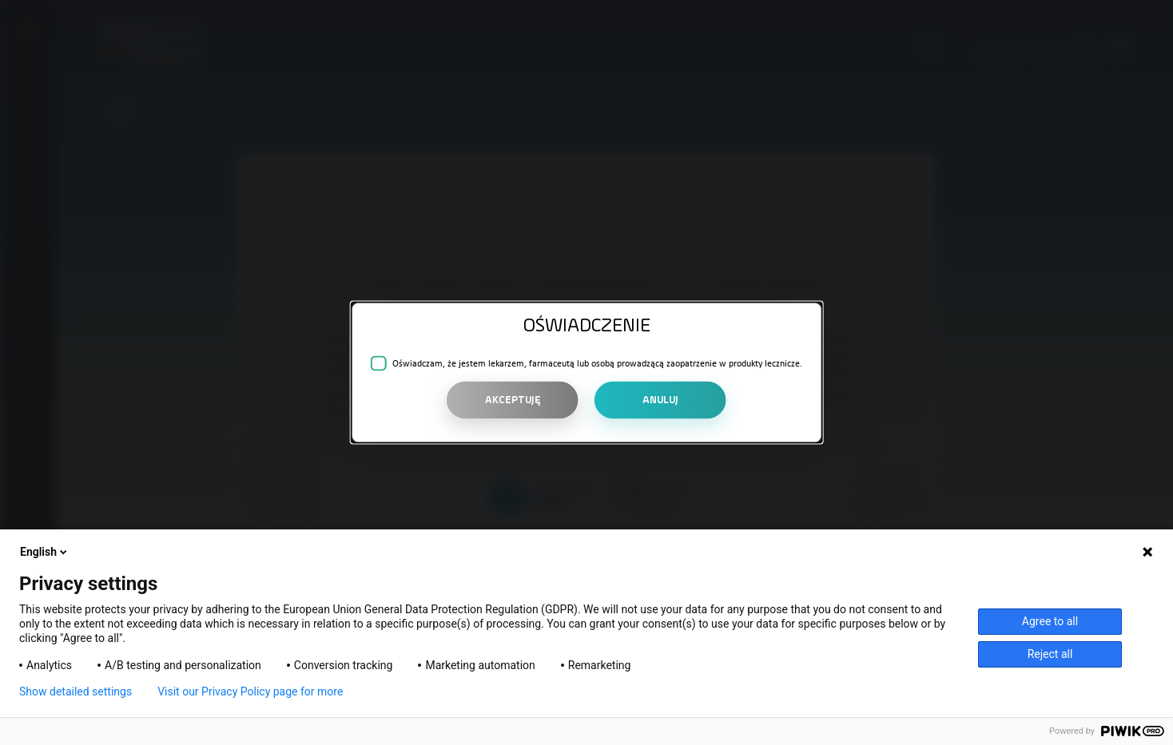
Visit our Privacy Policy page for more (250, 691)
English (45, 551)
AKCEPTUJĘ (513, 399)
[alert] (587, 372)
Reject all (1050, 654)
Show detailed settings (75, 691)
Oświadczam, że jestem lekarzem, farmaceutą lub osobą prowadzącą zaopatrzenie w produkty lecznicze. (597, 363)
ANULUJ (660, 399)
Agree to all (1050, 621)
